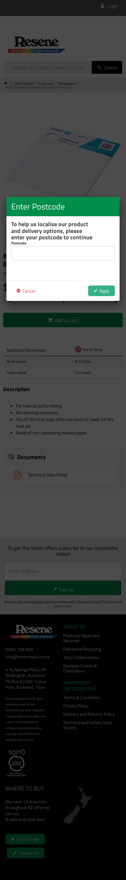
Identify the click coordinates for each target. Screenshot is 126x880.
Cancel (28, 290)
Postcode (18, 243)
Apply (104, 290)
